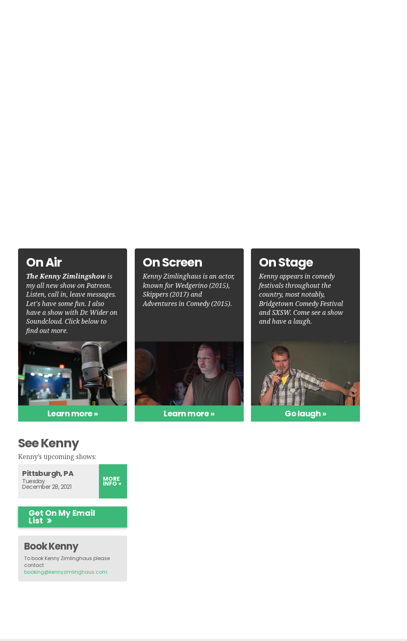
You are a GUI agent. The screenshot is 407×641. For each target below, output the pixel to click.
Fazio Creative (223, 621)
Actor (111, 144)
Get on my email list (333, 338)
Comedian (131, 160)
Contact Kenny (338, 601)
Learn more (58, 418)
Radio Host (131, 176)
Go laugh (248, 418)
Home (158, 16)
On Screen (280, 16)
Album (325, 16)
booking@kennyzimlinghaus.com (349, 393)
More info (372, 303)
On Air (191, 16)
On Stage (232, 16)
